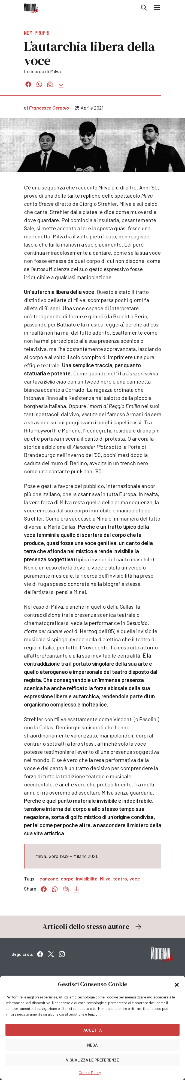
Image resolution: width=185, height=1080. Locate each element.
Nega (92, 1044)
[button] (177, 984)
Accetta (92, 1030)
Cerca (143, 7)
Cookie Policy (90, 1072)
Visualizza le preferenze (92, 1059)
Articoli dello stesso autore (93, 926)
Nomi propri (36, 32)
